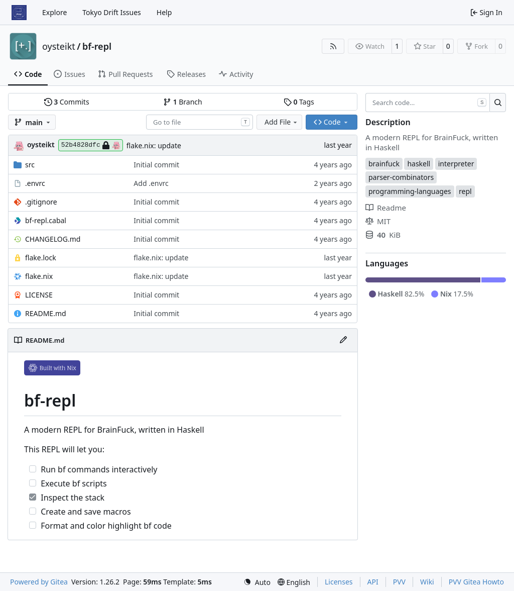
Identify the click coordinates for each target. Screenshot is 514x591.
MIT (378, 221)
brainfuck (384, 163)
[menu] (257, 582)
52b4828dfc (90, 145)
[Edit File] (343, 340)
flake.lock (40, 257)
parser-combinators (401, 177)
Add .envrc (151, 183)
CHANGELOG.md (52, 239)
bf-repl (96, 46)
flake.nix (39, 276)
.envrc (35, 183)
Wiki (427, 581)
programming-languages (409, 191)
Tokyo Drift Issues (111, 12)
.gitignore (41, 202)
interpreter (456, 163)
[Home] (19, 13)
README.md (45, 313)
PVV (399, 581)
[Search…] (497, 102)
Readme (385, 208)
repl (465, 191)
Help (164, 12)
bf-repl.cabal (45, 220)
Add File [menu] (282, 122)
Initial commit (156, 164)
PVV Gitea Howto (476, 581)
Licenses (339, 581)
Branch (182, 102)
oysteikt (58, 46)
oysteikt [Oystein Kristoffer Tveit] (41, 144)
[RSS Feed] (333, 46)
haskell (418, 163)
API (372, 581)
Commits (66, 102)
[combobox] (199, 122)
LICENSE (39, 295)
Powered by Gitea (39, 581)
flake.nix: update (153, 145)
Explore (54, 12)
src (30, 164)
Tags (299, 102)
